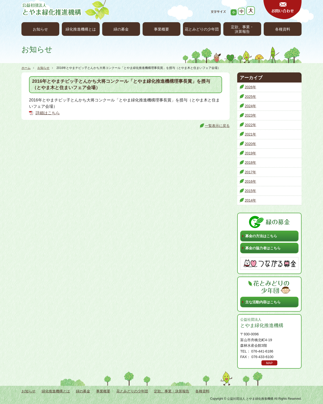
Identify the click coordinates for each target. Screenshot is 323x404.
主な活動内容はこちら (263, 302)
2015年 (250, 191)
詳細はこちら (48, 113)
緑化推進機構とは (81, 29)
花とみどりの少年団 (202, 29)
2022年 (250, 125)
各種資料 (282, 29)
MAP (269, 363)
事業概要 (161, 29)
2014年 (250, 200)
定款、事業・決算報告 (242, 29)
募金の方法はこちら (261, 236)
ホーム (26, 68)
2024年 (250, 106)
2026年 (250, 87)
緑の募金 (121, 29)
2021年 (250, 134)
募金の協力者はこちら (263, 248)
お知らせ (40, 29)
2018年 (250, 162)
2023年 (250, 115)
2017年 (250, 172)
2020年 (250, 144)
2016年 (250, 181)
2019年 (250, 153)
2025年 (250, 97)
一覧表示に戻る (217, 126)
